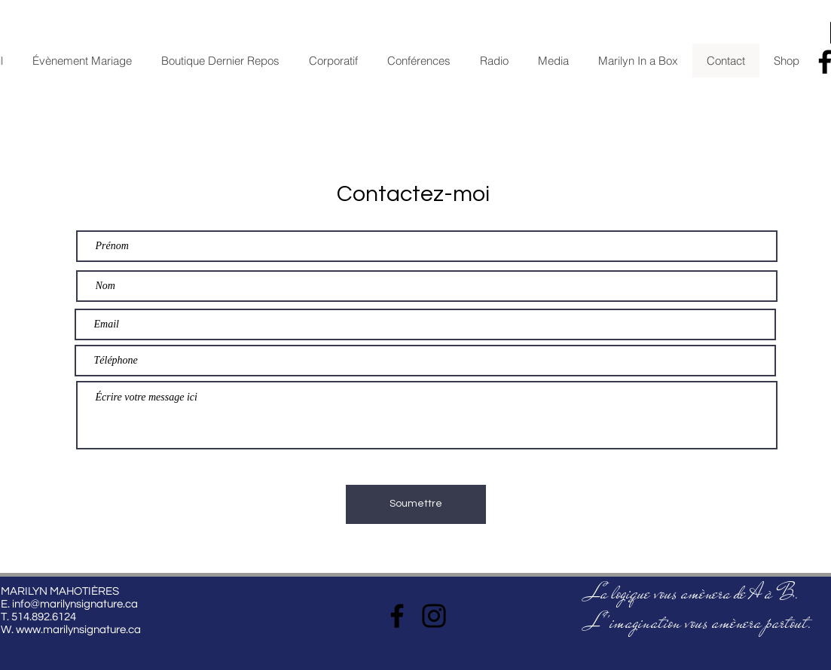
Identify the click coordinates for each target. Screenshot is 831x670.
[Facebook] (397, 616)
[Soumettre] (416, 504)
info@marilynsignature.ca (75, 604)
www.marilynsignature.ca (78, 629)
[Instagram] (434, 616)
